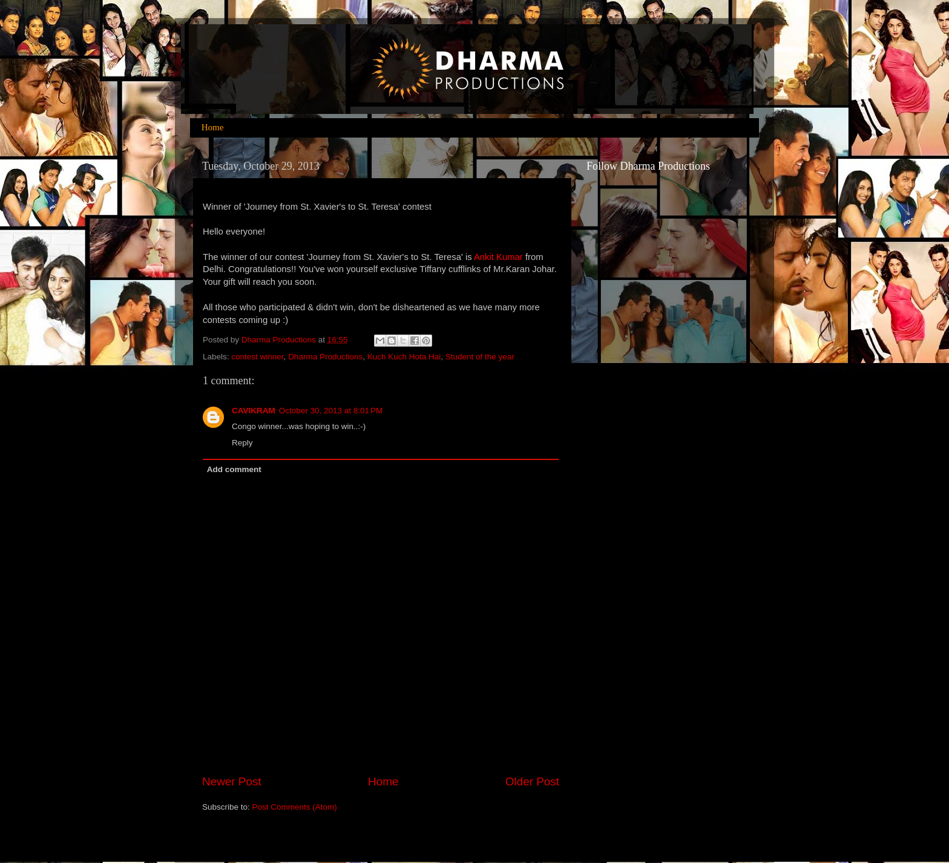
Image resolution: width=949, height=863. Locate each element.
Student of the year (479, 356)
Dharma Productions (325, 356)
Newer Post (231, 781)
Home (213, 127)
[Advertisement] (634, 640)
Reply (242, 442)
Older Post (532, 781)
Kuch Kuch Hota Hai (404, 356)
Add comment (234, 469)
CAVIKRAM (253, 410)
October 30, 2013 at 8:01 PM (331, 410)
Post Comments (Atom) (294, 806)
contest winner (257, 356)
